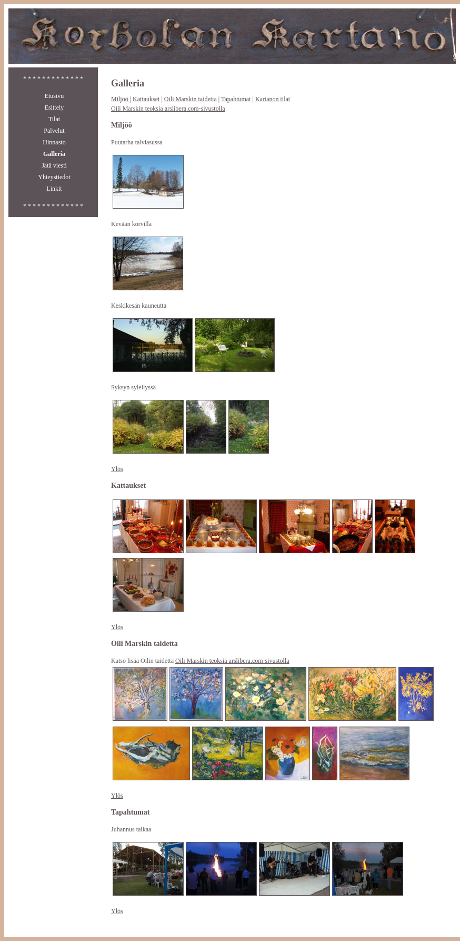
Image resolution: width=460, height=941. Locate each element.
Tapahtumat (236, 99)
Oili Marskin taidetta (190, 99)
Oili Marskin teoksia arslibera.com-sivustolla (168, 108)
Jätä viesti (54, 165)
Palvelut (54, 130)
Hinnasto (54, 142)
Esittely (54, 107)
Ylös (117, 469)
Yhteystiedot (54, 177)
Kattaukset (146, 99)
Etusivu (54, 96)
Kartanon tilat (272, 99)
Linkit (54, 188)
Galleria (54, 154)
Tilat (54, 119)
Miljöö (119, 99)
